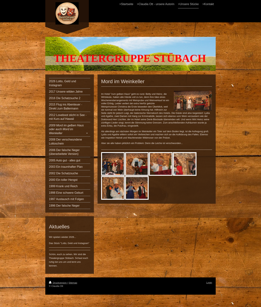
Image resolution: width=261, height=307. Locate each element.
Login (209, 282)
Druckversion (58, 282)
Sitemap (73, 282)
